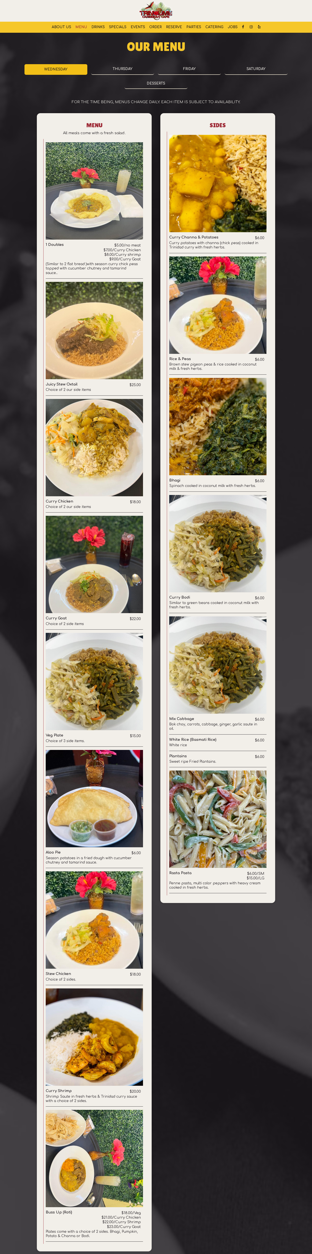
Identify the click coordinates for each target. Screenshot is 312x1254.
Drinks (98, 27)
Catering (214, 27)
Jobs (232, 27)
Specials (117, 27)
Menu (81, 27)
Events (138, 27)
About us (61, 27)
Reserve (174, 27)
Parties (193, 27)
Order (155, 27)
